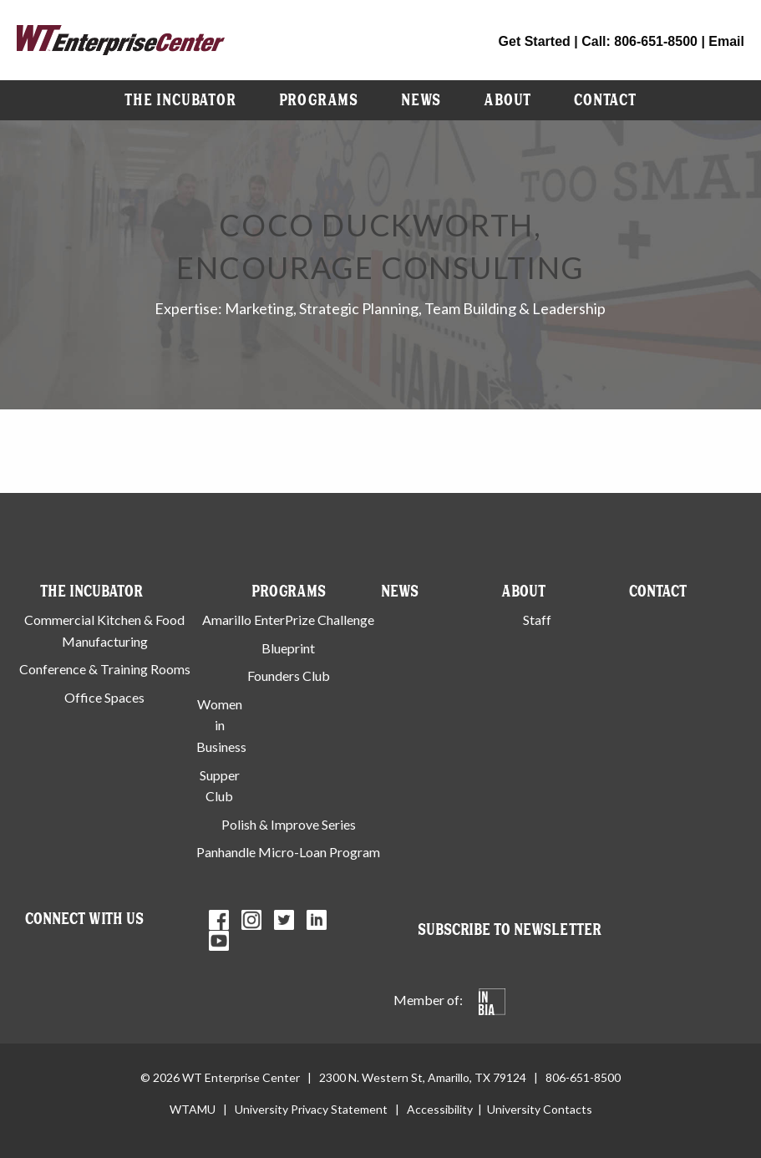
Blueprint (288, 648)
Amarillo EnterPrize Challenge (288, 619)
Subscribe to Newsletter (509, 929)
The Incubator (180, 99)
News (421, 99)
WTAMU (193, 1109)
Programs (318, 99)
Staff (537, 619)
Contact (605, 99)
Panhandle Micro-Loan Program (288, 852)
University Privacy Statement (311, 1109)
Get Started (535, 41)
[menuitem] (180, 100)
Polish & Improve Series (288, 824)
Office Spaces (104, 697)
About (507, 99)
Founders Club (288, 675)
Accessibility (440, 1109)
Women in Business (221, 725)
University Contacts (539, 1109)
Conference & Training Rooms (104, 669)
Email (726, 41)
